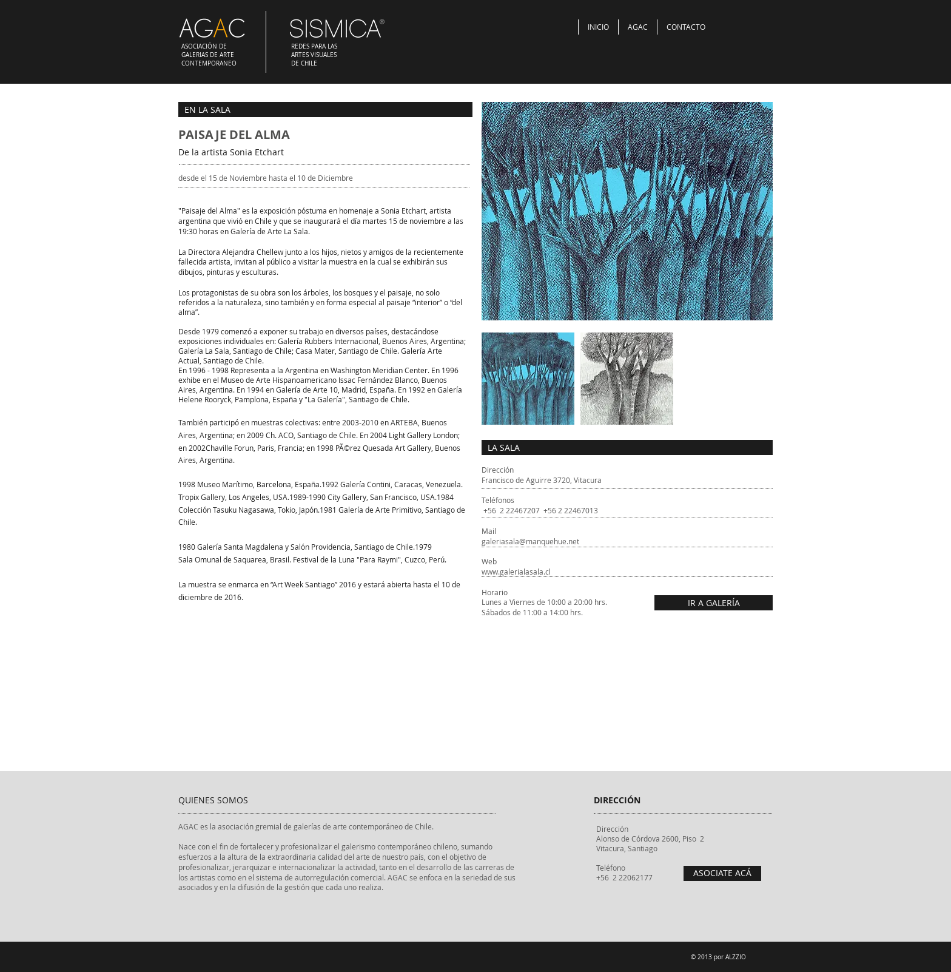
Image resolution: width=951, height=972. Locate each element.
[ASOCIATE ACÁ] (722, 873)
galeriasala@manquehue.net (530, 541)
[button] (528, 378)
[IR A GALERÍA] (713, 602)
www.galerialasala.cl (516, 571)
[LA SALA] (627, 447)
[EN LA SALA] (325, 109)
